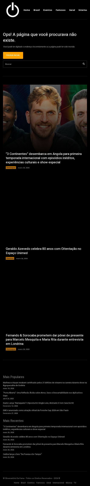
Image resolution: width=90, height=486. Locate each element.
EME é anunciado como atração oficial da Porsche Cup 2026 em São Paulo (36, 410)
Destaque (11, 167)
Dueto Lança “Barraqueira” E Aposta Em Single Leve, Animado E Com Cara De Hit (38, 403)
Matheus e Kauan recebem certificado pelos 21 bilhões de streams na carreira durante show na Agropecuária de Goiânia (45, 384)
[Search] (83, 64)
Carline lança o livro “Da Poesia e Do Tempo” (22, 454)
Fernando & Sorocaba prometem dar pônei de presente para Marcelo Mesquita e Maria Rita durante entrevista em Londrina (44, 339)
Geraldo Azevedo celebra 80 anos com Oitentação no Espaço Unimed (43, 250)
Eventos (10, 258)
